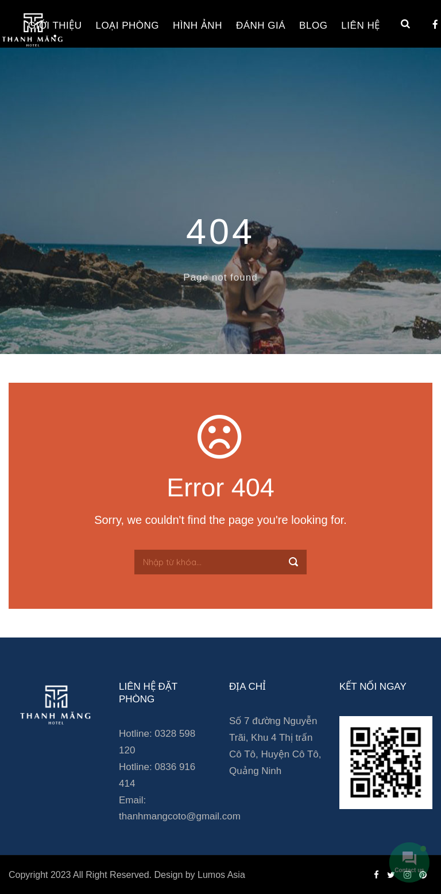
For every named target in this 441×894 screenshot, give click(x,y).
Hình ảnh (197, 25)
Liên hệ (360, 25)
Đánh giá (260, 25)
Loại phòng (127, 25)
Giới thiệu (55, 25)
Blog (313, 25)
